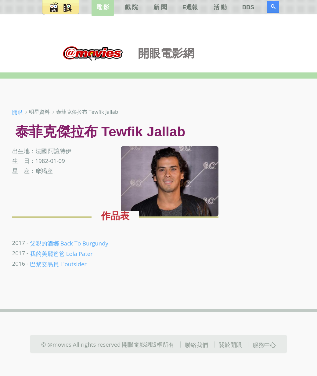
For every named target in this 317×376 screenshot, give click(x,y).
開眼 (17, 112)
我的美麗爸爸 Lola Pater (61, 253)
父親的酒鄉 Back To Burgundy (69, 243)
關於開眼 (230, 344)
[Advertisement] (271, 143)
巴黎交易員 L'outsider (58, 264)
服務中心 (264, 344)
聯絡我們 (196, 344)
